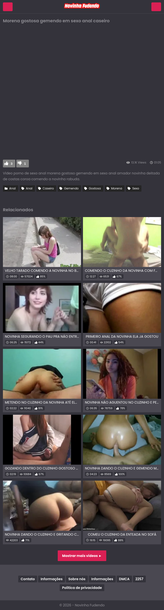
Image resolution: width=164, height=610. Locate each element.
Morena (116, 188)
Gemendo (71, 188)
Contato (28, 579)
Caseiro (48, 188)
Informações (51, 579)
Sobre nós (76, 579)
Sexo (135, 188)
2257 (139, 579)
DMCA (124, 579)
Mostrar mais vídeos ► (82, 555)
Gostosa (95, 188)
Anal (12, 188)
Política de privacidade (82, 587)
